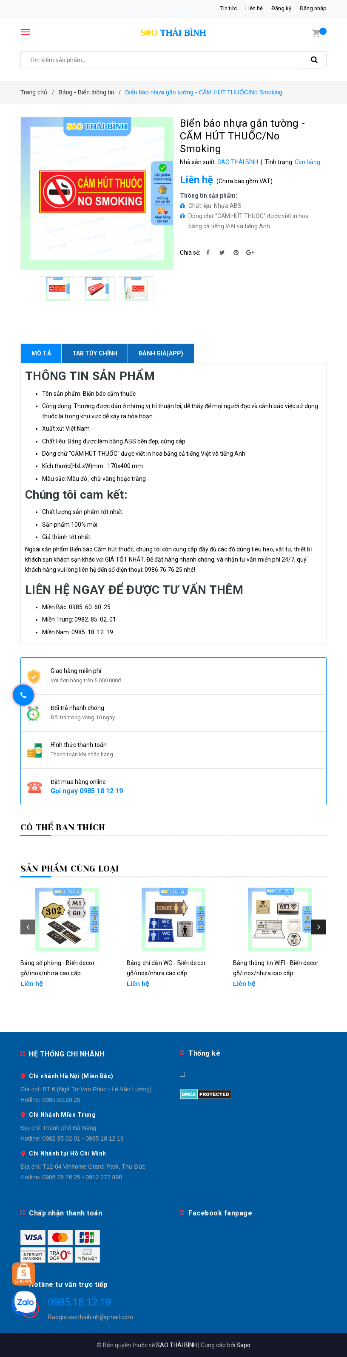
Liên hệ (254, 8)
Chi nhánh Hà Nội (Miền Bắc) (71, 1076)
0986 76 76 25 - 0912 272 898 (82, 1177)
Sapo (243, 1345)
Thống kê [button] (204, 1053)
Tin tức (228, 8)
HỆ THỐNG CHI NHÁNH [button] (66, 1054)
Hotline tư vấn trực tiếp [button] (68, 1284)
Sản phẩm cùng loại (69, 869)
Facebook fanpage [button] (220, 1213)
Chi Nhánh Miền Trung (62, 1114)
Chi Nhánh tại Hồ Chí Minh (67, 1153)
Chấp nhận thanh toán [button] (65, 1213)
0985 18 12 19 (101, 791)
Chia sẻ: (190, 252)
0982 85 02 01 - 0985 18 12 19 (83, 1138)
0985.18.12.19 (79, 1302)
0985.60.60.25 (61, 1099)
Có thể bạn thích (62, 827)
